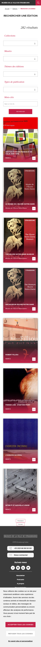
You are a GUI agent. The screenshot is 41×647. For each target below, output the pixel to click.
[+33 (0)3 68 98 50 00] (20, 548)
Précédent (20, 521)
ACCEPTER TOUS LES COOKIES (20, 624)
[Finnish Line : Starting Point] (20, 390)
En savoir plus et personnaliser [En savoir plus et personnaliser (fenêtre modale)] (20, 641)
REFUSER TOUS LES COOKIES (20, 634)
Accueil (7, 9)
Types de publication (14, 81)
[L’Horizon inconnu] (20, 441)
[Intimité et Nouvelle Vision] (20, 491)
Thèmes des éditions (14, 66)
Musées (8, 51)
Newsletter (20, 575)
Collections (9, 35)
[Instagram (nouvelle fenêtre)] (18, 568)
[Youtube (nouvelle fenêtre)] (28, 568)
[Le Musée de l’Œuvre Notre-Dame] (20, 190)
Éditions (15, 9)
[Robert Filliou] (20, 340)
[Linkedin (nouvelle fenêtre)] (23, 568)
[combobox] (20, 43)
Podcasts (20, 580)
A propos (20, 584)
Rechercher (20, 111)
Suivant (20, 524)
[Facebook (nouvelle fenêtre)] (13, 568)
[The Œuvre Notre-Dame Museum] (20, 240)
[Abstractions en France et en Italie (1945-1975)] (20, 139)
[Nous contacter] (20, 555)
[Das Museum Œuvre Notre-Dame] (20, 290)
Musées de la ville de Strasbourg (16, 3)
